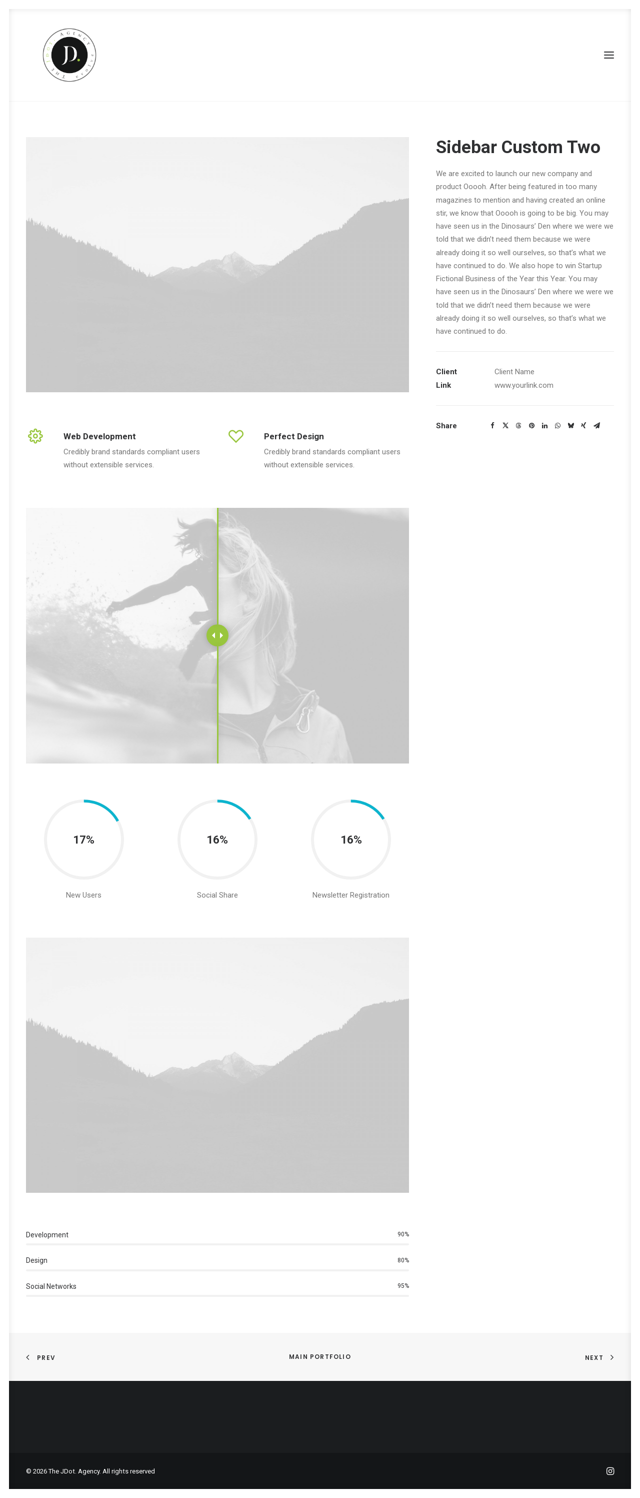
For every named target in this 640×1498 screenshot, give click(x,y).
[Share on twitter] (506, 426)
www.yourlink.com (524, 385)
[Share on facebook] (492, 426)
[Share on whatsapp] (558, 426)
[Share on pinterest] (532, 426)
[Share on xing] (584, 426)
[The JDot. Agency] (58, 55)
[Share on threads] (518, 426)
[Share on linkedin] (544, 426)
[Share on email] (596, 426)
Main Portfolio (320, 1356)
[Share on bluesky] (570, 426)
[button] (609, 55)
